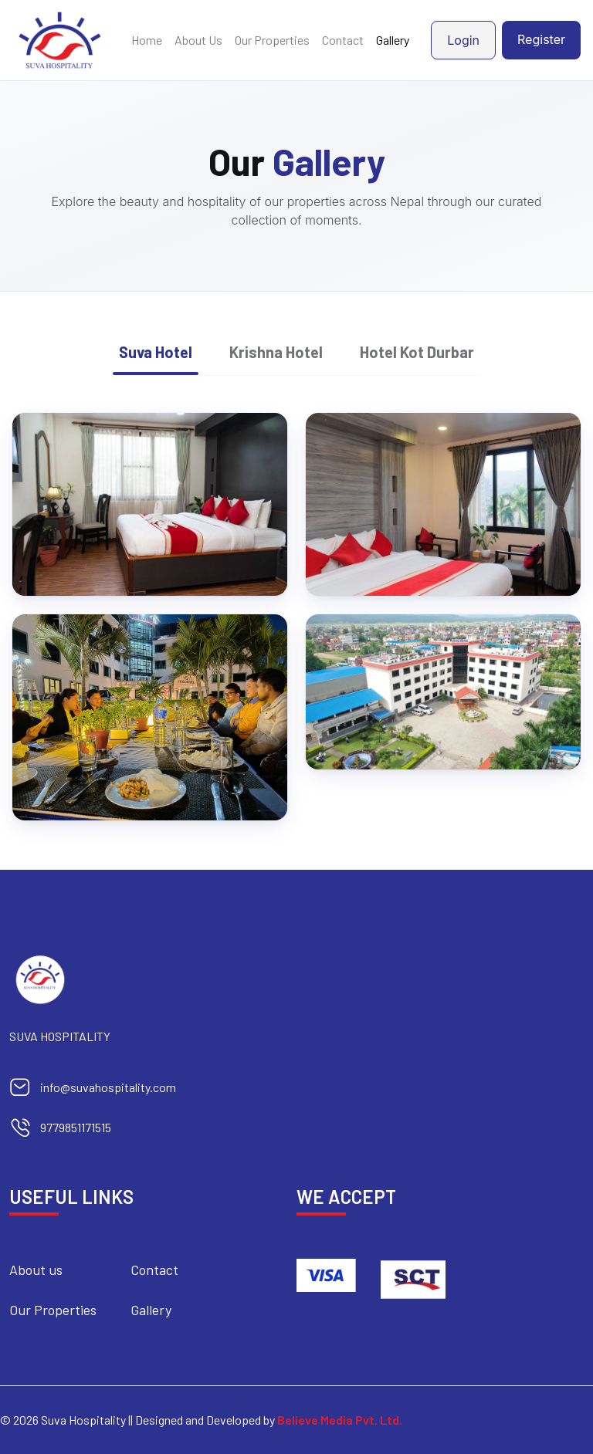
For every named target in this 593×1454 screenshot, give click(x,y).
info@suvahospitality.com (108, 1087)
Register (541, 39)
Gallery (392, 39)
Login (463, 40)
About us (36, 1269)
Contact (343, 39)
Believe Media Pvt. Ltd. (339, 1419)
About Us (198, 39)
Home (146, 39)
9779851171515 (75, 1127)
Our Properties (272, 39)
